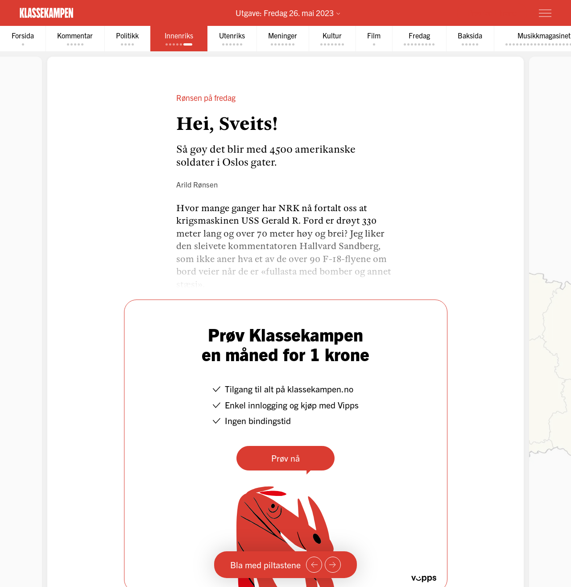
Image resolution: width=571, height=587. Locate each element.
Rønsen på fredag (206, 97)
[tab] (23, 38)
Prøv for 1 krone (492, 12)
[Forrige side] (314, 565)
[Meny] (545, 13)
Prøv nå (285, 457)
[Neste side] (333, 565)
